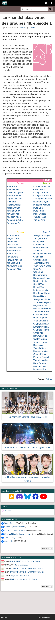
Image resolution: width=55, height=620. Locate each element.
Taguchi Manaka (15, 199)
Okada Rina (39, 189)
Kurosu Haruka (14, 250)
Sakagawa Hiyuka (41, 299)
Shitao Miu (38, 333)
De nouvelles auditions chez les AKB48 (27, 417)
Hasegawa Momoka (42, 254)
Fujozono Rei (39, 366)
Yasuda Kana (39, 217)
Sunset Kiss (8, 541)
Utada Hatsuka (40, 281)
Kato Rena (12, 186)
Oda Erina (38, 272)
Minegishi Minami (41, 205)
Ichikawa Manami (41, 186)
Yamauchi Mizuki (15, 269)
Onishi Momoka (40, 314)
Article (32, 28)
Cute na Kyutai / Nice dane (14, 527)
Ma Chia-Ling (13, 263)
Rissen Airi (38, 345)
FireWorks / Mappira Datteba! (15, 530)
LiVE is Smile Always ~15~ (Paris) (23, 579)
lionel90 (22, 28)
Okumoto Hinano (41, 330)
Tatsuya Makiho (14, 260)
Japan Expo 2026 (21, 565)
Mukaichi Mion (14, 217)
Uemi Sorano (39, 363)
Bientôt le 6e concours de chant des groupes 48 (27, 447)
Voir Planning (47, 548)
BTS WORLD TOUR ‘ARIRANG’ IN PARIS (27, 568)
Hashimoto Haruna (42, 293)
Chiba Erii (11, 202)
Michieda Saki (13, 211)
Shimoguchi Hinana (42, 199)
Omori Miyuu (13, 241)
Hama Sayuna (40, 318)
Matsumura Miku (41, 290)
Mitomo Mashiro (40, 248)
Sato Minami (13, 189)
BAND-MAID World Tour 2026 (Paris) (25, 561)
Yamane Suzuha (15, 220)
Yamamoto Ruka (41, 311)
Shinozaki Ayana (15, 192)
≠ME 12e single (10, 538)
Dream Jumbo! (10, 523)
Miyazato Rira (39, 369)
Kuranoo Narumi (41, 357)
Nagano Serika (40, 305)
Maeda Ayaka (13, 208)
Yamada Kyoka (40, 360)
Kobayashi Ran (40, 192)
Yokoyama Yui (14, 223)
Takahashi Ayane (41, 263)
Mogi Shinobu (39, 214)
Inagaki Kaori (13, 238)
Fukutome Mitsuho (42, 308)
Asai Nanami (13, 235)
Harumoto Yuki (40, 336)
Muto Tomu (38, 211)
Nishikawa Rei (14, 205)
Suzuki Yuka (39, 284)
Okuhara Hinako (41, 324)
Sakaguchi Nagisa (41, 235)
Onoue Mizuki (39, 354)
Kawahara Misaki (41, 351)
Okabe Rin (38, 257)
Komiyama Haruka (42, 195)
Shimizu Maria (40, 260)
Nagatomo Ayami (41, 202)
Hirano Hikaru (39, 296)
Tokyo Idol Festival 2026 (19, 576)
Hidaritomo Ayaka (41, 278)
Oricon (49, 379)
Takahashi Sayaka (42, 302)
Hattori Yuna (39, 287)
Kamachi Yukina (40, 327)
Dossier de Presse (44, 618)
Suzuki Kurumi (14, 195)
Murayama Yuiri (14, 266)
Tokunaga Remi (40, 321)
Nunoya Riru (39, 241)
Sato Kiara (12, 254)
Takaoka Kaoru (40, 342)
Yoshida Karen (40, 348)
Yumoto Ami (39, 220)
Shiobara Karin (40, 275)
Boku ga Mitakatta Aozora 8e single (17, 534)
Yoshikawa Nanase (42, 266)
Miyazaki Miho (14, 214)
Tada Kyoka (12, 257)
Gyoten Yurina (40, 339)
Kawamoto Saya (15, 248)
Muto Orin (38, 208)
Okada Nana (13, 244)
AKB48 (8, 511)
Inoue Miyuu (39, 244)
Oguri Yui (37, 269)
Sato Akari (38, 250)
